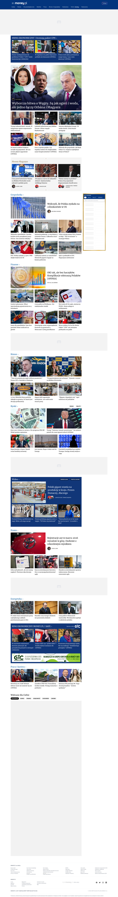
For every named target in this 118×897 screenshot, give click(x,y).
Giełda (71, 406)
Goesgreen (46, 698)
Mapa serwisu (13, 886)
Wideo (15, 479)
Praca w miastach (14, 873)
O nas (12, 881)
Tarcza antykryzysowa (15, 872)
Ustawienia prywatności (27, 884)
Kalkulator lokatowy (69, 873)
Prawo (14, 530)
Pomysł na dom (75, 479)
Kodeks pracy (68, 872)
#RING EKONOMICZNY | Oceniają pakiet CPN (33, 38)
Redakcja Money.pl (84, 873)
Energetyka (16, 599)
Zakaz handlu (83, 869)
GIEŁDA (89, 197)
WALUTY (94, 197)
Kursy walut (13, 868)
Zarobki (53, 698)
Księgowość (36, 698)
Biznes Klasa (64, 479)
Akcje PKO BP (46, 869)
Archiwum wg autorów (41, 883)
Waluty (78, 406)
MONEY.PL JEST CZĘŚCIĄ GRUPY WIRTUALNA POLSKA (24, 890)
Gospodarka (16, 195)
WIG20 (66, 868)
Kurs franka (45, 868)
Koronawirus (29, 872)
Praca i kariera (18, 667)
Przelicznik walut (14, 869)
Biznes (14, 354)
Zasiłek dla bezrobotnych (48, 872)
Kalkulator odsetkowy (99, 869)
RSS (38, 884)
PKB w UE (83, 870)
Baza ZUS (83, 872)
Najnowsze (15, 698)
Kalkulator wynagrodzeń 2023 (101, 868)
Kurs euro (13, 870)
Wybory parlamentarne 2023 (101, 873)
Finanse (14, 264)
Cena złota (29, 869)
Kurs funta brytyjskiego (31, 868)
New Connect (97, 870)
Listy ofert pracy (98, 872)
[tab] (15, 698)
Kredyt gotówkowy (47, 874)
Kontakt (12, 884)
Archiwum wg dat (40, 881)
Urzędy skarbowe (68, 870)
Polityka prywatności (26, 883)
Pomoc (23, 886)
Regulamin (24, 881)
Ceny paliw (83, 868)
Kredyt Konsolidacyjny (31, 874)
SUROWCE (100, 197)
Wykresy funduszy (30, 870)
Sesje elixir (67, 869)
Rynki (13, 406)
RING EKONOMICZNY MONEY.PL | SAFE (31, 626)
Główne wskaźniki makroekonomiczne (51, 870)
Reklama (12, 883)
